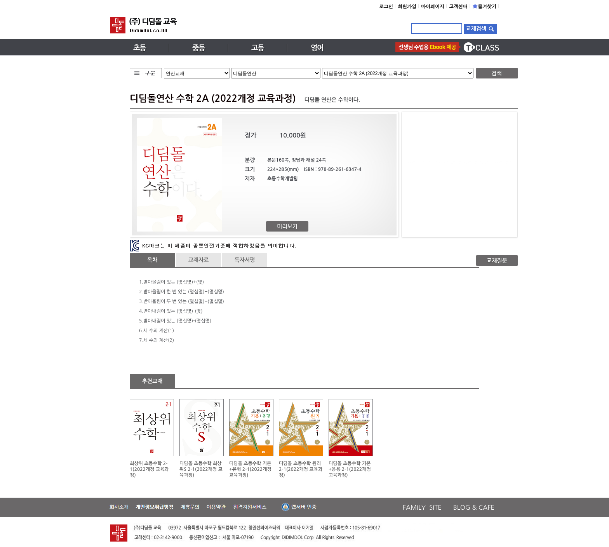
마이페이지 (432, 6)
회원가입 (407, 6)
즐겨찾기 (484, 6)
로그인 (386, 6)
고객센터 (458, 6)
